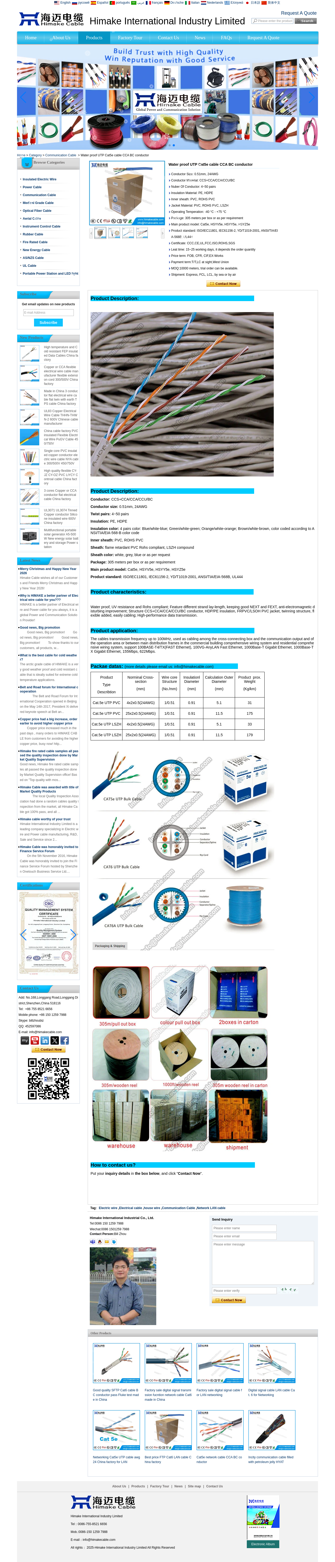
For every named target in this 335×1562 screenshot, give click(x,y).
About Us (61, 37)
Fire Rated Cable (35, 242)
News (200, 37)
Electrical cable (130, 1208)
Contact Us (168, 37)
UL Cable (29, 266)
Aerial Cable (32, 218)
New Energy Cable (36, 250)
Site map (194, 1486)
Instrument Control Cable (41, 226)
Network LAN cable (211, 1208)
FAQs (226, 37)
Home (31, 37)
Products (94, 37)
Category (35, 155)
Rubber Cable (33, 234)
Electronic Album (263, 1544)
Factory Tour (130, 37)
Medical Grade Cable (38, 203)
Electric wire (108, 1208)
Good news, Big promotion (40, 627)
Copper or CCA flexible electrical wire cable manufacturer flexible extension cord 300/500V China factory (61, 375)
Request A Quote (299, 13)
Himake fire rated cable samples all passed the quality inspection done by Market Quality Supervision (49, 755)
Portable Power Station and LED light (50, 273)
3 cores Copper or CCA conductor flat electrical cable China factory (60, 495)
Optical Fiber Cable (37, 211)
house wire (152, 1208)
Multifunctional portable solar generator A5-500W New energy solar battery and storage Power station (61, 538)
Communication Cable (60, 155)
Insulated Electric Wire (40, 179)
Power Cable (32, 187)
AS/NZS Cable (33, 258)
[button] (161, 145)
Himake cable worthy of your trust (45, 819)
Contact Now (48, 1049)
